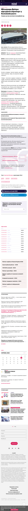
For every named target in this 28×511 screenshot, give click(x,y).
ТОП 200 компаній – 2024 (9, 267)
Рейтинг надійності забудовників (10, 284)
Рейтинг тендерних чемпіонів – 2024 (11, 281)
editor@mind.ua (8, 167)
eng (15, 426)
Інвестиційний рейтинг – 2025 (10, 264)
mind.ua (18, 463)
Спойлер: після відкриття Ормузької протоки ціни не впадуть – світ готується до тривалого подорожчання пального (14, 311)
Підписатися (14, 443)
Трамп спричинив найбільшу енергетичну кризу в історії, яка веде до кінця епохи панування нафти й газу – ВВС (13, 322)
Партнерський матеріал (15, 407)
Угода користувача (14, 490)
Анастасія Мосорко (8, 175)
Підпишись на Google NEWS (14, 191)
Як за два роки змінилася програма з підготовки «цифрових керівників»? (17, 418)
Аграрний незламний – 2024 (9, 278)
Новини (2, 7)
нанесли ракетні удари (12, 92)
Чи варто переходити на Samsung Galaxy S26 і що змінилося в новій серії (17, 395)
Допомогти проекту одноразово (14, 160)
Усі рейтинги (4, 286)
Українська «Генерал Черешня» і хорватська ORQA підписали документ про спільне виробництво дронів (13, 316)
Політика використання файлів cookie (14, 493)
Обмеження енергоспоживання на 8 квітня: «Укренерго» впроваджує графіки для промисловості (12, 332)
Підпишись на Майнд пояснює (14, 195)
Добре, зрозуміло (14, 509)
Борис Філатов (14, 178)
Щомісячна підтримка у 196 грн (14, 156)
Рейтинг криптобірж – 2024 (9, 270)
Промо (12, 392)
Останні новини (4, 294)
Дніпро (2, 178)
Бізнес (6, 7)
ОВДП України (4, 226)
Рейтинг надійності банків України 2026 (12, 261)
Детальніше (7, 509)
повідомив (13, 52)
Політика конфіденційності (14, 492)
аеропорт (8, 178)
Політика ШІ (14, 488)
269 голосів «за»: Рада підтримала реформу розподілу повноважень (17, 401)
